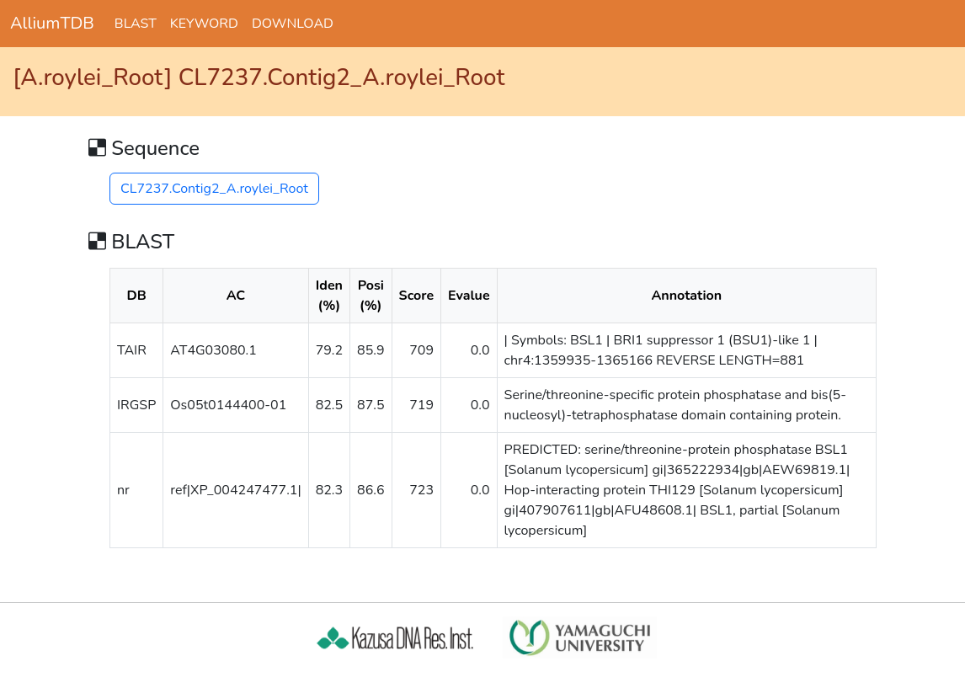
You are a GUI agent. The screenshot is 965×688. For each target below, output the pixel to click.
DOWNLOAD (292, 23)
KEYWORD (204, 23)
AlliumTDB (52, 23)
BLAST (136, 23)
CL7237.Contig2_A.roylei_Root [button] (214, 188)
